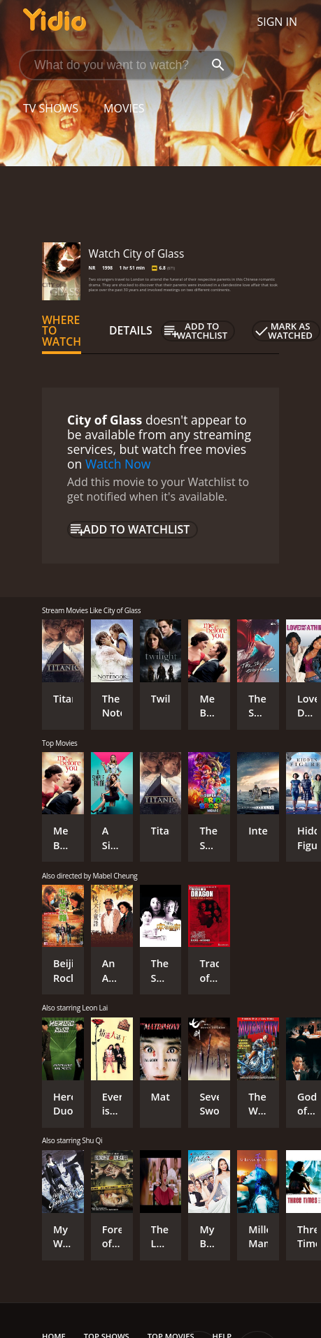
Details (130, 330)
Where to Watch (61, 331)
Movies (124, 108)
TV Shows (50, 108)
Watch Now (118, 463)
